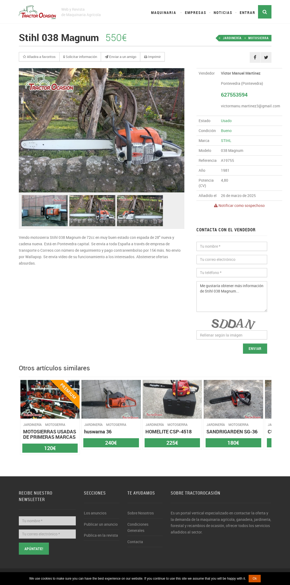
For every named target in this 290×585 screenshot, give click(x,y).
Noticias (223, 12)
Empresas (195, 12)
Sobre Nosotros (140, 512)
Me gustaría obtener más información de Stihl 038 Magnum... (231, 296)
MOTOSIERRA (258, 38)
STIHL (226, 140)
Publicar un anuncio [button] (101, 524)
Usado (226, 120)
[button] (39, 57)
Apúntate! (34, 548)
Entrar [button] (247, 12)
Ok (255, 578)
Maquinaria (163, 12)
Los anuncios (95, 512)
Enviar (255, 348)
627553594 (234, 94)
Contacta (135, 541)
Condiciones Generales (137, 527)
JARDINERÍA (232, 38)
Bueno (226, 130)
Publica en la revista (101, 535)
